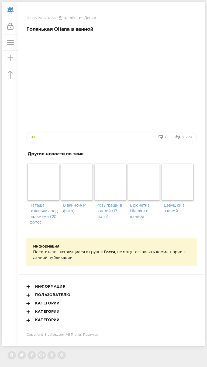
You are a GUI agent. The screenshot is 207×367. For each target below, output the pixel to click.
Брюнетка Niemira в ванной (139, 211)
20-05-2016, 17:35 (41, 18)
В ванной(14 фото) (75, 208)
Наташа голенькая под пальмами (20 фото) (43, 214)
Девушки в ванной (174, 208)
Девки (90, 18)
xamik (69, 18)
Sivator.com (54, 334)
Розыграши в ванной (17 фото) (109, 211)
